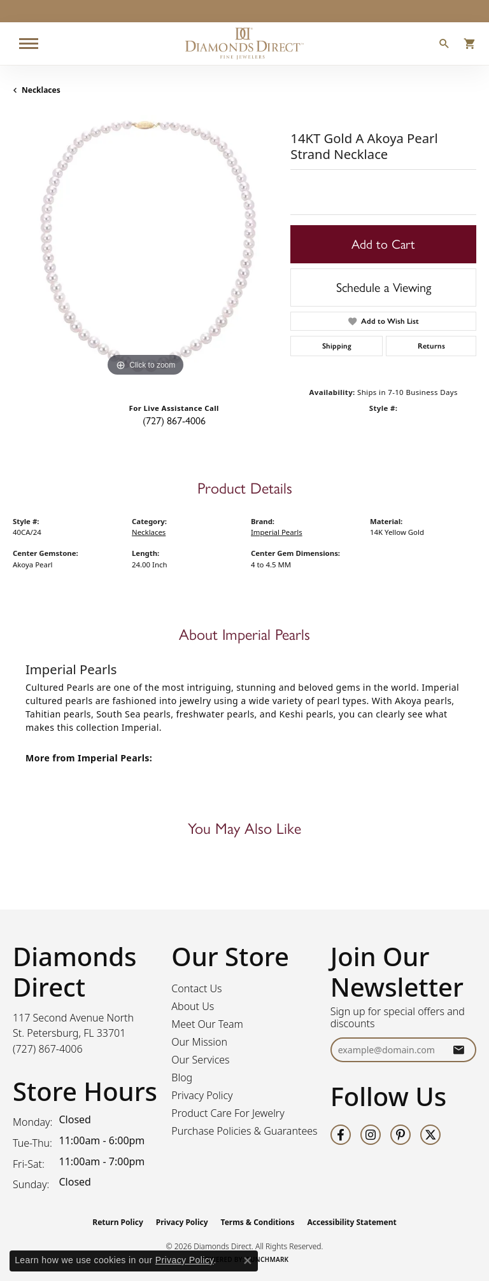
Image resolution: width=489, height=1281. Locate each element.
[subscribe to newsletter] (458, 1050)
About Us (192, 1006)
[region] (145, 247)
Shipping (336, 346)
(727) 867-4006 (174, 421)
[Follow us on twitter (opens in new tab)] (430, 1135)
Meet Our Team (207, 1024)
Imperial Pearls (276, 532)
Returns (431, 346)
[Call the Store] (48, 1049)
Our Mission (199, 1042)
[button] (444, 45)
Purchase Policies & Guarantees (244, 1131)
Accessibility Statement (351, 1222)
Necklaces (41, 90)
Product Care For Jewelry (227, 1113)
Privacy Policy (201, 1095)
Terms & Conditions (258, 1222)
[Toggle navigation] (28, 43)
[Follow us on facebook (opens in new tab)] (340, 1135)
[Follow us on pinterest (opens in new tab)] (400, 1135)
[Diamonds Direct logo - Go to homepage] (244, 43)
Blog (181, 1077)
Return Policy (117, 1222)
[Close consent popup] (248, 1260)
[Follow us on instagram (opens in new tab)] (370, 1135)
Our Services (200, 1060)
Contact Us (196, 988)
